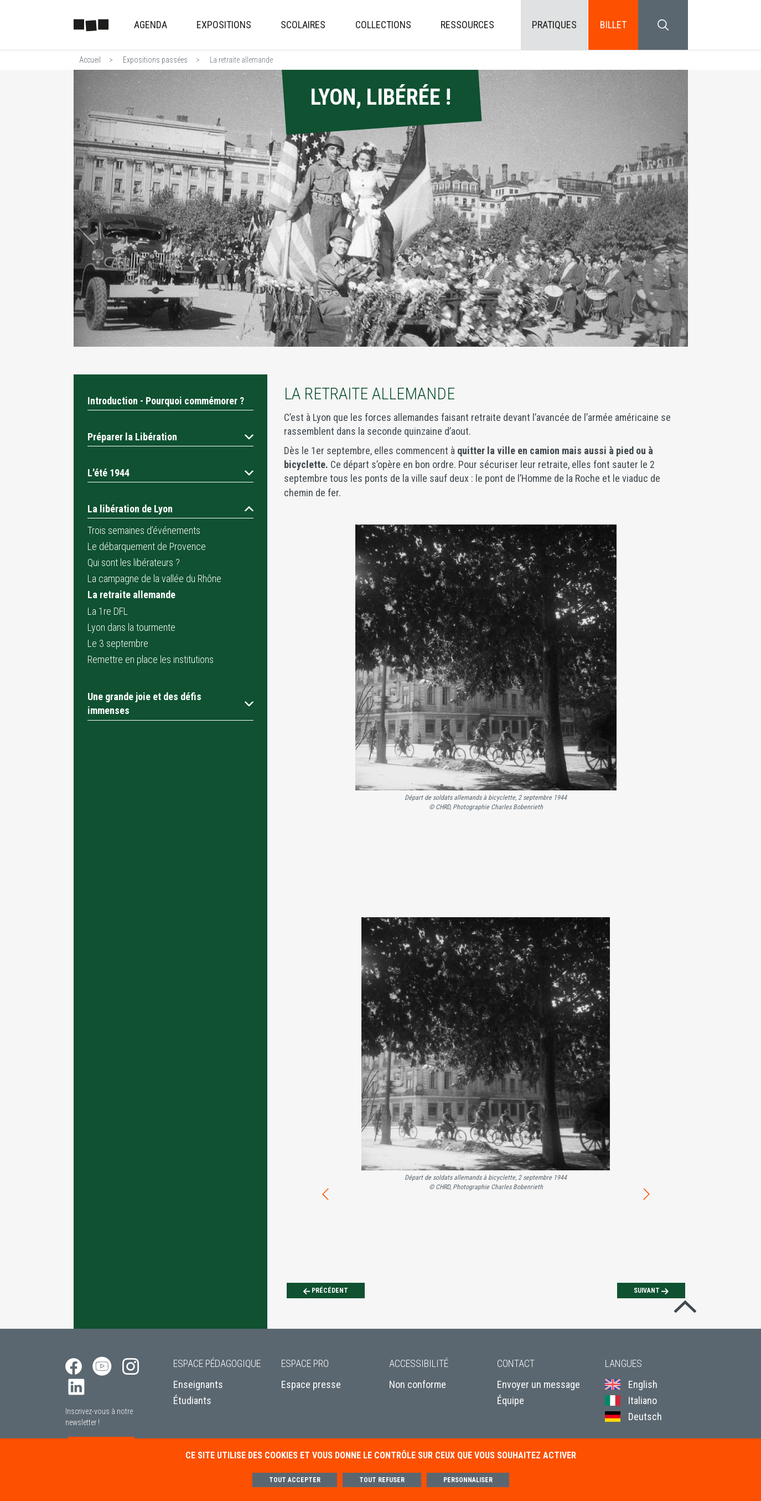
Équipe (510, 1400)
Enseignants (198, 1384)
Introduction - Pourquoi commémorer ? (165, 401)
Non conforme (417, 1384)
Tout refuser (382, 1480)
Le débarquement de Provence (146, 546)
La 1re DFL (107, 611)
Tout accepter (294, 1480)
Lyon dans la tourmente (131, 627)
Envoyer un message (538, 1384)
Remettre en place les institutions (150, 659)
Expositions (223, 24)
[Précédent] (326, 1290)
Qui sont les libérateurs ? (133, 562)
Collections (383, 24)
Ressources (467, 24)
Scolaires (303, 24)
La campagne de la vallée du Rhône (154, 578)
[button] (170, 436)
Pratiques (554, 24)
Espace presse (311, 1384)
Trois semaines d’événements (143, 530)
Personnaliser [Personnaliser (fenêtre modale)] (468, 1480)
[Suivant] (651, 1290)
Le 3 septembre (117, 643)
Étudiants (192, 1400)
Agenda (150, 24)
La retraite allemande (131, 594)
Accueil (90, 59)
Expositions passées (155, 59)
